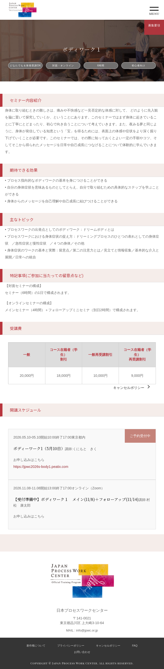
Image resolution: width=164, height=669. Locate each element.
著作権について (35, 645)
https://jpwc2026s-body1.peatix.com (40, 467)
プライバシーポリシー (70, 645)
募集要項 (154, 25)
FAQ (135, 645)
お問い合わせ (82, 651)
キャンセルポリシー (128, 388)
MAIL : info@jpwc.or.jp (82, 630)
